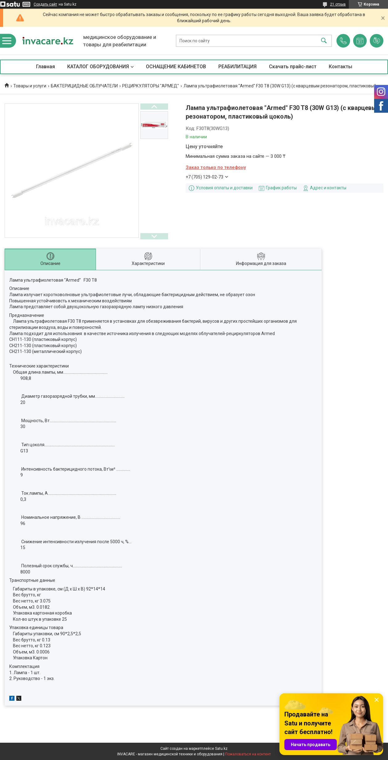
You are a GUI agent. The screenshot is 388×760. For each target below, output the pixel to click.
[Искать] (323, 41)
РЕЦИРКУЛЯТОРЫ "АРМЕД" (150, 85)
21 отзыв (338, 4)
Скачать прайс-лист (292, 66)
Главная (45, 66)
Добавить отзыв (376, 41)
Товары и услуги (29, 85)
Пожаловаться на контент (248, 754)
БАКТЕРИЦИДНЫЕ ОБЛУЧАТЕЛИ (84, 85)
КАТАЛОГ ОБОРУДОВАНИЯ (98, 66)
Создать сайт (45, 4)
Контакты (340, 66)
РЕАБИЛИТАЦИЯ (237, 66)
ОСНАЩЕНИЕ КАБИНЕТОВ (176, 66)
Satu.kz (221, 748)
